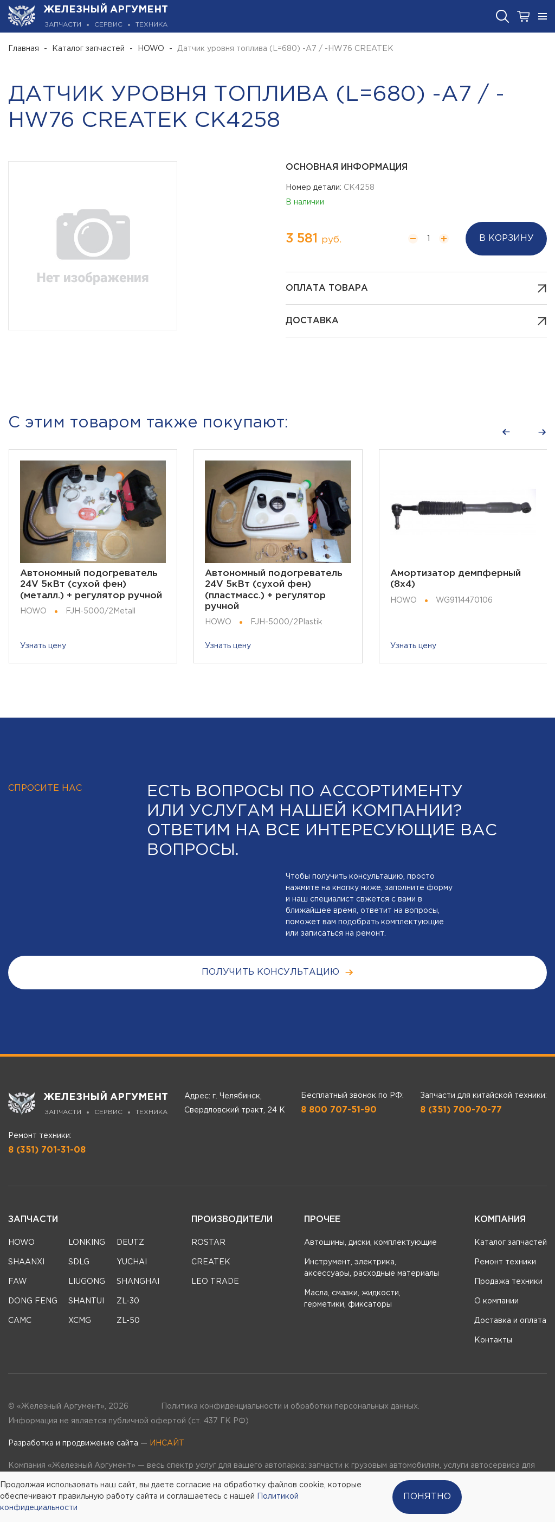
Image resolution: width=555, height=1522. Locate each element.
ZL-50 (128, 1321)
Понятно (427, 1497)
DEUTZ (130, 1242)
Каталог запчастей (88, 49)
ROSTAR (208, 1242)
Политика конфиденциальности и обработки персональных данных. (290, 1406)
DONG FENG (32, 1301)
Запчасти (33, 1220)
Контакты (493, 1340)
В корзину (506, 238)
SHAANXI (26, 1262)
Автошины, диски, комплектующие (370, 1242)
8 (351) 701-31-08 (47, 1150)
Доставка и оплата (510, 1321)
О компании (496, 1301)
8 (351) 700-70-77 (461, 1110)
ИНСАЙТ (167, 1443)
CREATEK (210, 1262)
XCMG (79, 1321)
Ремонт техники (505, 1262)
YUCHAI (132, 1262)
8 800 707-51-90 (339, 1110)
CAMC (19, 1321)
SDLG (78, 1262)
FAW (17, 1281)
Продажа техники (508, 1281)
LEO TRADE (215, 1281)
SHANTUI (86, 1301)
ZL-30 (128, 1301)
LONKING (86, 1242)
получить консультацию (278, 972)
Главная (23, 49)
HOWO (151, 49)
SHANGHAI (138, 1281)
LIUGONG (86, 1281)
